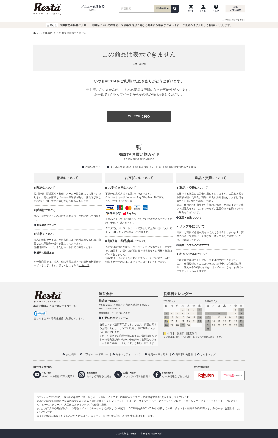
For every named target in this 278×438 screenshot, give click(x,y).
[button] (92, 8)
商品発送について (46, 225)
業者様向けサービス (150, 167)
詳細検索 (162, 8)
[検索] (175, 9)
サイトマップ (208, 354)
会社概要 (71, 354)
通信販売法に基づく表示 (182, 167)
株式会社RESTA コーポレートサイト (55, 305)
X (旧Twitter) (130, 372)
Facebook (168, 372)
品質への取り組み (158, 354)
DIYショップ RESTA (44, 32)
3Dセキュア (119, 232)
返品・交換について (190, 217)
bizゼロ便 (84, 265)
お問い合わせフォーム (115, 317)
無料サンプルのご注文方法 (194, 245)
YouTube (47, 372)
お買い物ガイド (94, 167)
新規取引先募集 (184, 354)
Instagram (92, 372)
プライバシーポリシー (95, 354)
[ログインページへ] (203, 8)
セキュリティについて (128, 354)
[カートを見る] (191, 8)
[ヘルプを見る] (216, 8)
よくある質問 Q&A (120, 167)
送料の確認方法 (45, 252)
